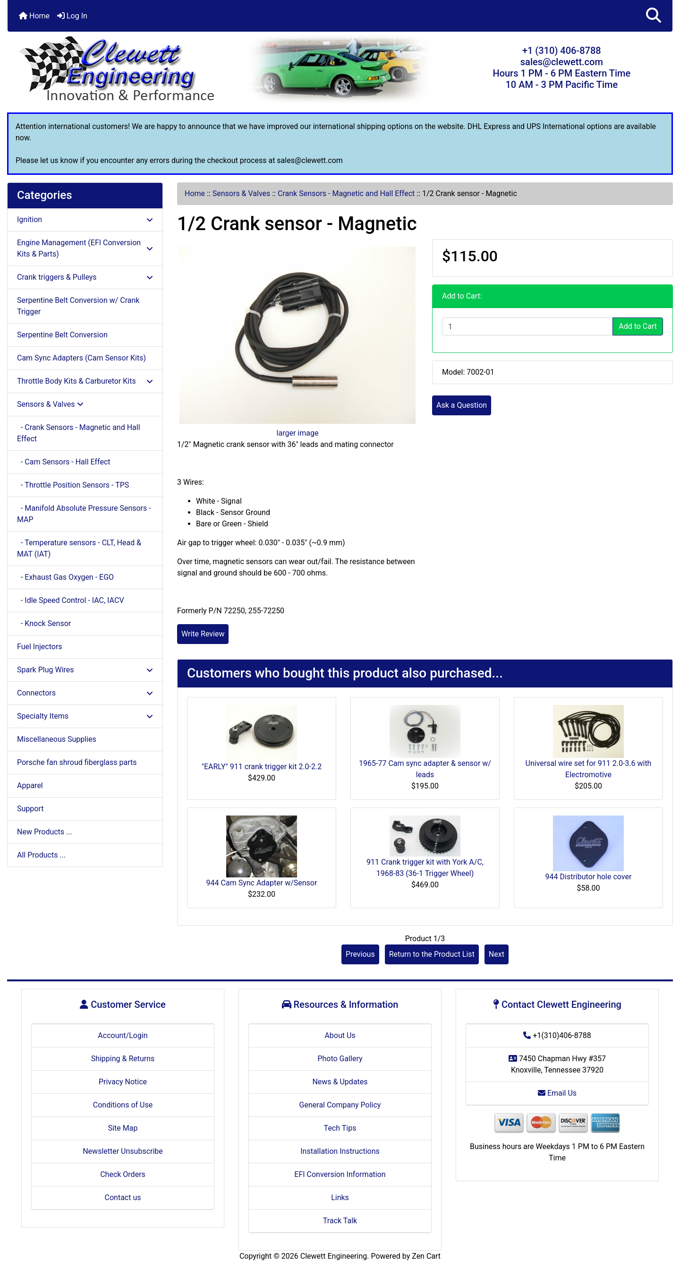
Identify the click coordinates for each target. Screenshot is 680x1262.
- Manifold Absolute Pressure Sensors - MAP (84, 514)
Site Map (123, 1128)
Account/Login (122, 1035)
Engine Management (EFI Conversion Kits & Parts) (85, 248)
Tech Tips (340, 1128)
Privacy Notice (123, 1081)
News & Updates (339, 1081)
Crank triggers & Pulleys (85, 277)
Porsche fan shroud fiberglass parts (76, 762)
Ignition (85, 219)
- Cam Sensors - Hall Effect (63, 461)
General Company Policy (340, 1104)
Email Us (557, 1093)
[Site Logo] (118, 69)
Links (340, 1197)
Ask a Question (461, 405)
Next (496, 954)
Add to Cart (638, 326)
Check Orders (122, 1174)
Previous (360, 954)
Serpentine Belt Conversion (62, 334)
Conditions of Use (123, 1104)
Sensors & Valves (241, 193)
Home (34, 15)
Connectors (85, 692)
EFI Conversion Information (339, 1174)
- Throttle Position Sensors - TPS (73, 485)
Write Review (202, 633)
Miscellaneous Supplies (56, 739)
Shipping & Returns (123, 1058)
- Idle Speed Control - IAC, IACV (70, 600)
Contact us (123, 1197)
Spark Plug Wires (85, 669)
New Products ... (44, 831)
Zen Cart (426, 1256)
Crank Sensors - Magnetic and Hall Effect (346, 193)
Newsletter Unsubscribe (123, 1151)
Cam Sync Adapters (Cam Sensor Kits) (81, 357)
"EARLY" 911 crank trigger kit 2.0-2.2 (262, 766)
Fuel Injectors (39, 646)
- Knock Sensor (44, 623)
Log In (72, 15)
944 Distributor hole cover (588, 876)
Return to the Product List (432, 954)
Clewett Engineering (333, 1256)
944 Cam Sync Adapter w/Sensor (261, 882)
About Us (339, 1035)
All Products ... (41, 854)
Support (30, 808)
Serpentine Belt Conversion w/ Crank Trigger (78, 306)
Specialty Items (85, 716)
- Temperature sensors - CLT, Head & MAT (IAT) (79, 548)
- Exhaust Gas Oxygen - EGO (65, 577)
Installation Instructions (340, 1151)
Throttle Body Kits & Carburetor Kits (85, 381)
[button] (653, 16)
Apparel (30, 785)
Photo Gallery (339, 1058)
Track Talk (340, 1220)
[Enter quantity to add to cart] (527, 326)
